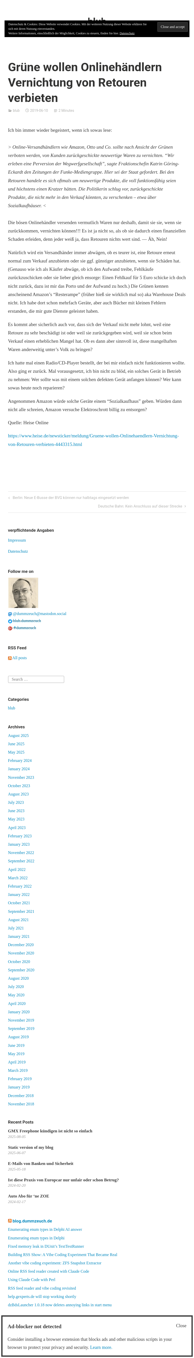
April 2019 (17, 1062)
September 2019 (21, 1028)
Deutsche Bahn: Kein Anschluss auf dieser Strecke (140, 507)
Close (181, 1325)
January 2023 (19, 844)
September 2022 (21, 861)
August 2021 (18, 920)
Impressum (17, 540)
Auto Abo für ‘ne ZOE (28, 1196)
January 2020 (19, 1012)
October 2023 (19, 786)
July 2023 (16, 802)
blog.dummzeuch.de (32, 1220)
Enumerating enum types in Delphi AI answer (45, 1229)
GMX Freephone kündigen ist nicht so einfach (50, 1131)
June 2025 (16, 744)
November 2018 (21, 1104)
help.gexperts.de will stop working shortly (42, 1296)
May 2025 (16, 752)
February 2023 (20, 836)
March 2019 (18, 1070)
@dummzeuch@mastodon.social (37, 613)
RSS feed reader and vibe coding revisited (42, 1288)
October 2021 (19, 903)
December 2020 (21, 945)
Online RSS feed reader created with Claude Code (48, 1271)
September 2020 (21, 970)
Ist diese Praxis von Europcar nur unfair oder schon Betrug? (63, 1180)
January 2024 (19, 769)
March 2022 (18, 878)
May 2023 (16, 819)
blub (16, 111)
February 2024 (20, 760)
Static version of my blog (30, 1147)
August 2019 (18, 1037)
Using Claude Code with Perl (32, 1279)
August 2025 (18, 735)
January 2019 (19, 1087)
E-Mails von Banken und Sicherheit (41, 1163)
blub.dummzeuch (24, 621)
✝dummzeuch (22, 628)
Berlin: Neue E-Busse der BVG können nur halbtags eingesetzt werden (70, 498)
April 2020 (17, 1003)
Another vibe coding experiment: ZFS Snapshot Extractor (55, 1263)
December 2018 (21, 1096)
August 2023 (18, 794)
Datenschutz (18, 551)
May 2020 (16, 995)
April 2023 (17, 828)
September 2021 (21, 911)
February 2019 (20, 1079)
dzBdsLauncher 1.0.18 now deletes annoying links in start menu (60, 1305)
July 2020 (16, 986)
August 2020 (18, 978)
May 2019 (16, 1054)
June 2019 (16, 1045)
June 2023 (16, 811)
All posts (17, 658)
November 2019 (21, 1020)
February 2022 (20, 886)
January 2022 (19, 894)
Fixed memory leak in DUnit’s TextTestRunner (46, 1246)
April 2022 (17, 869)
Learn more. (101, 1347)
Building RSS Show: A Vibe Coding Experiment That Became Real (62, 1255)
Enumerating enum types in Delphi (36, 1238)
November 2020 (21, 953)
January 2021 (19, 936)
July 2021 (16, 928)
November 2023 (21, 777)
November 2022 (21, 852)
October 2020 (19, 962)
